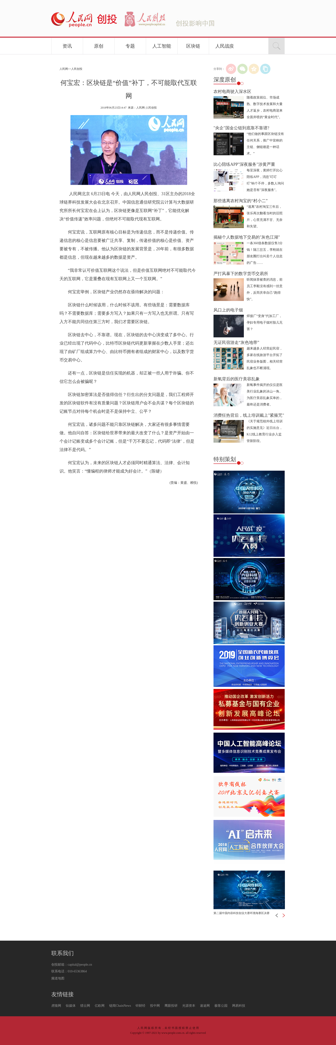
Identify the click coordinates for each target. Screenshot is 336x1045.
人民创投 (76, 69)
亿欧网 (100, 1005)
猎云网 (85, 1005)
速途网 (205, 1005)
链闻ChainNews (120, 1005)
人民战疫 (224, 46)
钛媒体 (71, 1005)
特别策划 (225, 459)
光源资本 (188, 1005)
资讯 (67, 46)
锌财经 (140, 1005)
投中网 (155, 1005)
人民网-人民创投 (146, 107)
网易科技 (238, 1005)
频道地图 (57, 978)
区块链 (193, 46)
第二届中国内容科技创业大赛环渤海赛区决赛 (242, 913)
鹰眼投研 (171, 1005)
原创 (98, 46)
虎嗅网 (56, 1005)
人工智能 (161, 46)
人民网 (64, 69)
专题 (130, 46)
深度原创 (225, 80)
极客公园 (221, 1005)
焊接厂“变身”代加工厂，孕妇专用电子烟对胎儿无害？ (265, 322)
